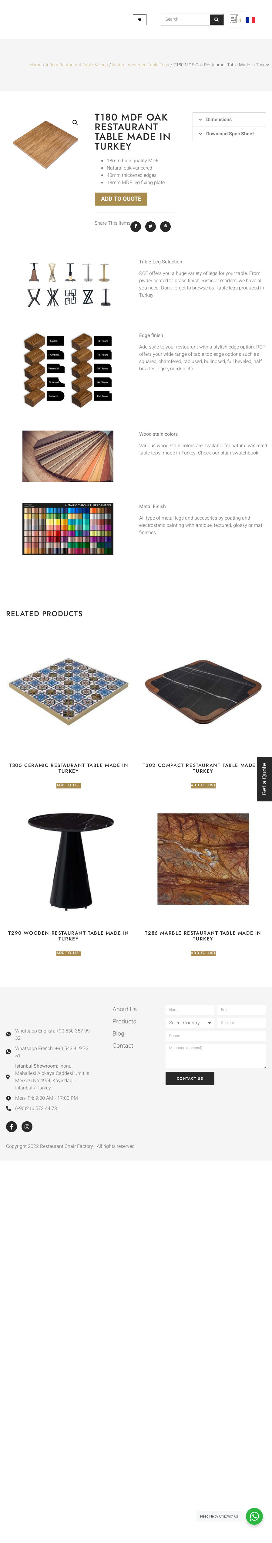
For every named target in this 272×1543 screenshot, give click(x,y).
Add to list (68, 785)
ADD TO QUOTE (121, 199)
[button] (75, 122)
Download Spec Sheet (230, 133)
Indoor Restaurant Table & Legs (77, 65)
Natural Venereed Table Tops (140, 65)
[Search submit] (216, 20)
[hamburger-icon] (139, 19)
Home (36, 65)
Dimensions (219, 119)
